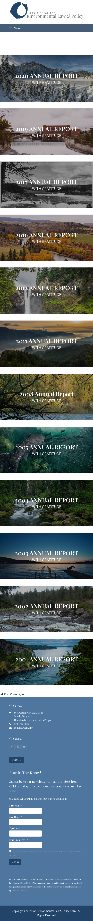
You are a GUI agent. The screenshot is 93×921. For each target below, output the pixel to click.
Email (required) (18, 839)
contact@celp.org (23, 727)
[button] (15, 28)
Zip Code (14, 828)
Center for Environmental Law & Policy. (47, 911)
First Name (15, 805)
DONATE (16, 759)
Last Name (15, 817)
